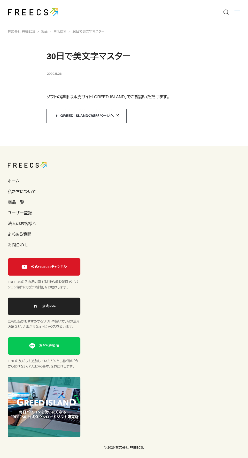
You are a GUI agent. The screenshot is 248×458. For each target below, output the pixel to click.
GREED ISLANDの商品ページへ (87, 115)
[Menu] (226, 12)
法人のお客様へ (22, 223)
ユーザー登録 (20, 213)
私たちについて (22, 191)
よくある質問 (19, 234)
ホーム (13, 181)
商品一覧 (16, 202)
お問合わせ (18, 245)
